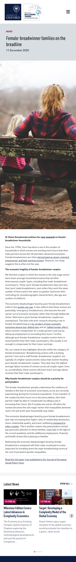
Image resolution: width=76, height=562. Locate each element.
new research (48, 237)
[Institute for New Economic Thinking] (23, 11)
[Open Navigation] (68, 11)
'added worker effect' (57, 327)
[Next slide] (71, 516)
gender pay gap (25, 306)
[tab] (34, 551)
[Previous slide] (4, 516)
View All (66, 483)
